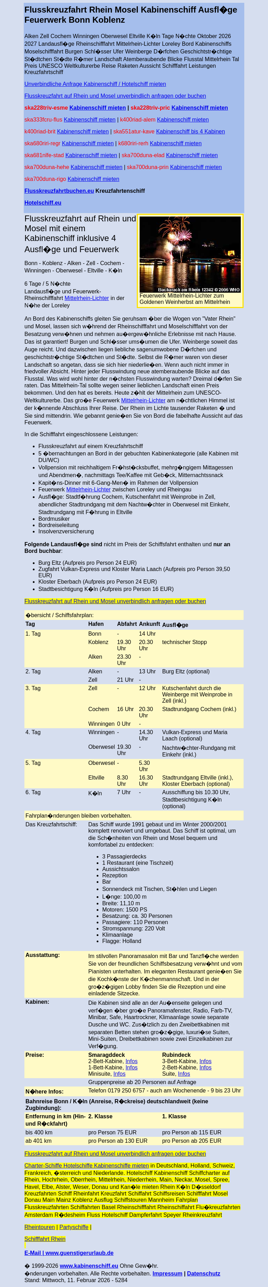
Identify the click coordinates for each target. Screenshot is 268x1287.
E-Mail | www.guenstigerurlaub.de (68, 1253)
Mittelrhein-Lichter (87, 298)
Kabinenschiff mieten (97, 108)
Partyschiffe (73, 1227)
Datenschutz (203, 1274)
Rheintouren (39, 1227)
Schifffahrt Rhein (45, 1239)
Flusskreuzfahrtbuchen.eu (59, 191)
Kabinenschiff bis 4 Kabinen (190, 131)
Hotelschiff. (39, 203)
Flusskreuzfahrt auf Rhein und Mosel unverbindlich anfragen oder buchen (115, 96)
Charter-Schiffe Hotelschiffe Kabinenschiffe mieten (86, 1166)
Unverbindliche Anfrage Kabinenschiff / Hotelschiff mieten (95, 84)
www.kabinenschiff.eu (89, 1266)
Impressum (167, 1274)
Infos (132, 1061)
